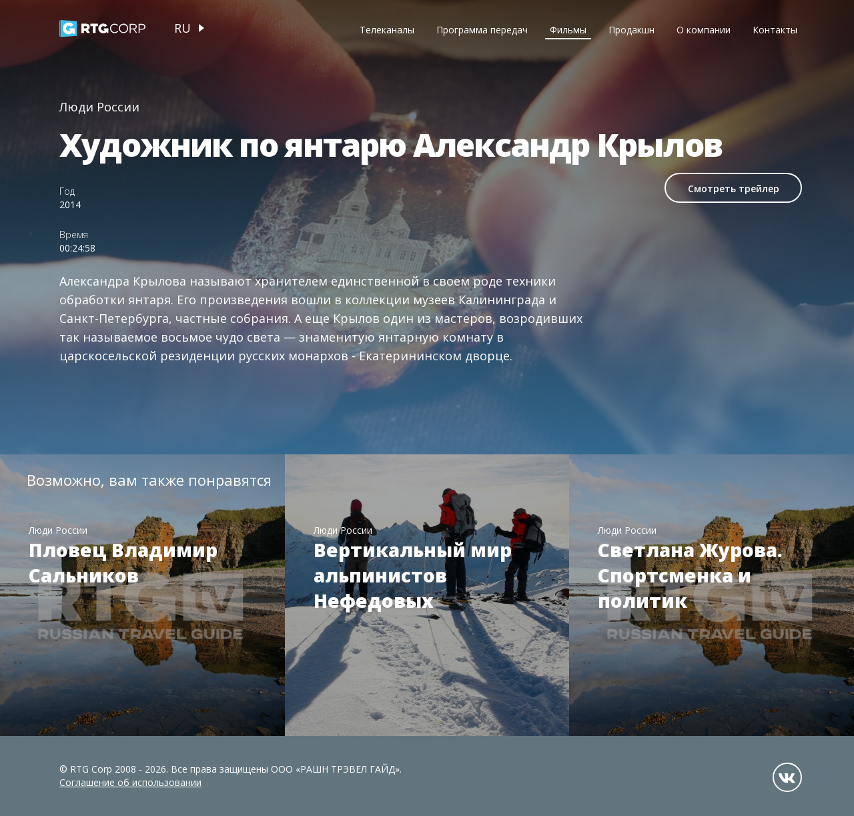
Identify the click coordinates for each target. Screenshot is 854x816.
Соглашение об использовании (130, 782)
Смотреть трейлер (733, 188)
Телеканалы (387, 29)
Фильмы (568, 29)
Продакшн (631, 29)
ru (182, 28)
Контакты (775, 29)
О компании (704, 29)
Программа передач (482, 29)
